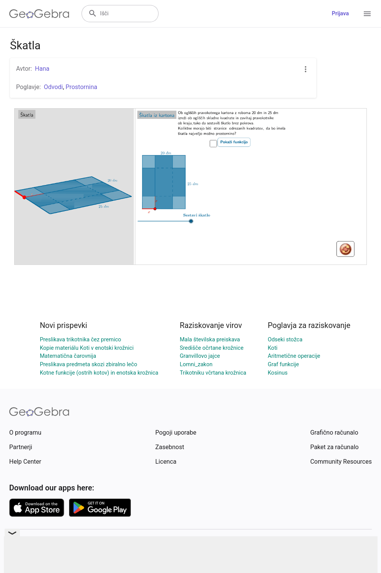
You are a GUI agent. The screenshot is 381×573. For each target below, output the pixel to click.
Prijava (340, 13)
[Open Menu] (367, 13)
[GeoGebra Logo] (39, 13)
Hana (42, 68)
